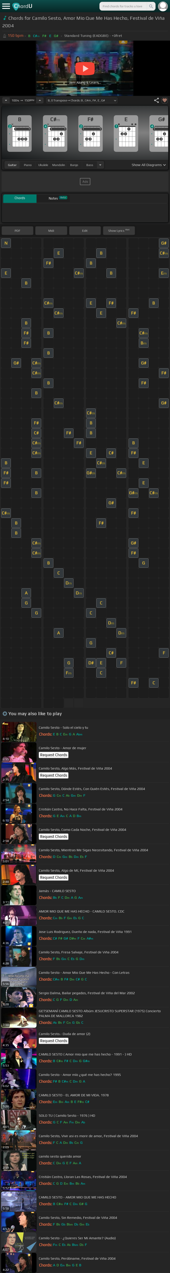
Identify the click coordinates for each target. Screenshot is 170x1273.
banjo (74, 165)
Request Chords (53, 755)
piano (28, 165)
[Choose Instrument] (100, 164)
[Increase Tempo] (40, 100)
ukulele (43, 165)
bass (89, 165)
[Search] (151, 6)
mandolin (58, 165)
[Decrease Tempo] (6, 100)
